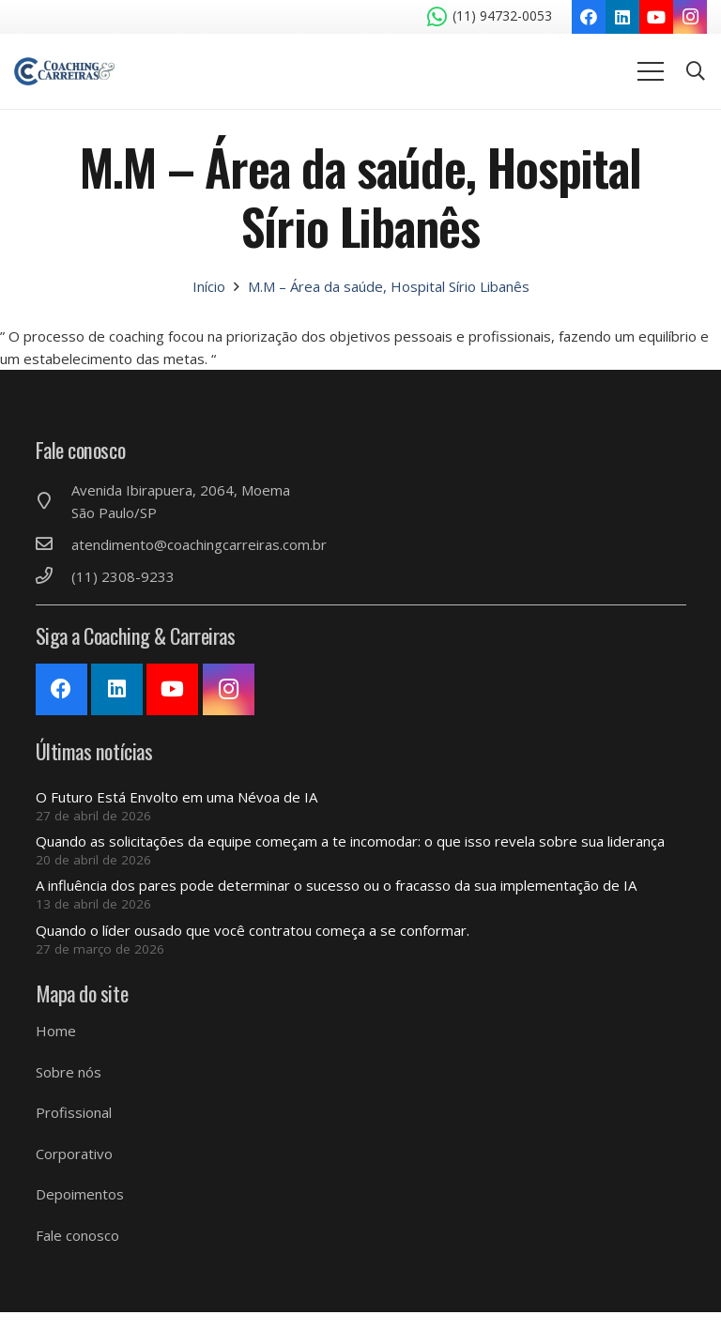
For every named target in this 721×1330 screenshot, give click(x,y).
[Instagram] (690, 17)
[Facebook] (589, 17)
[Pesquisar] (695, 71)
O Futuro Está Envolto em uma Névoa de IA (176, 796)
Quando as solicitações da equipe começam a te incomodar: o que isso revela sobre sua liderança (350, 841)
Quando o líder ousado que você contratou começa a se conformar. (252, 930)
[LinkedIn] (622, 17)
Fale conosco (77, 1235)
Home (56, 1030)
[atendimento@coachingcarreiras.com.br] (53, 544)
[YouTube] (656, 17)
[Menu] (650, 71)
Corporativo (74, 1153)
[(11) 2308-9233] (53, 576)
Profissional (74, 1112)
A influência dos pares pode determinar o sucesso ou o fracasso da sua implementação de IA (336, 885)
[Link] (64, 71)
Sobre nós (68, 1071)
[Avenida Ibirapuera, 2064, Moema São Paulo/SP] (53, 501)
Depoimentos (80, 1194)
